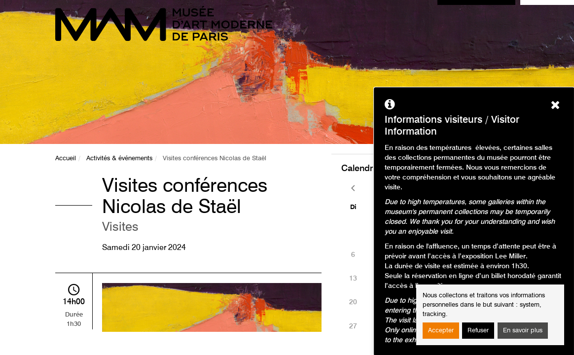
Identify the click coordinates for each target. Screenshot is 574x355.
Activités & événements (119, 158)
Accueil (65, 158)
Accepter (441, 330)
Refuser (478, 330)
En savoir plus (522, 330)
